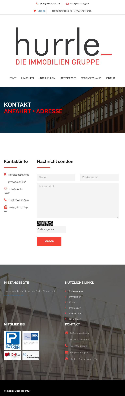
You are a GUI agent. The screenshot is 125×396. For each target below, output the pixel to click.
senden (49, 241)
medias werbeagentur (18, 390)
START (13, 78)
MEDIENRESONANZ (91, 78)
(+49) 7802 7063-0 (48, 3)
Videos (39, 10)
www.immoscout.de (13, 295)
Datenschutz (74, 313)
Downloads (73, 318)
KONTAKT (110, 78)
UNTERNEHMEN (47, 78)
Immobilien (73, 296)
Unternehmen (74, 291)
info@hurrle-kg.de (77, 3)
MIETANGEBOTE (68, 78)
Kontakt (71, 302)
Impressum (73, 307)
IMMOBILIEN (27, 78)
